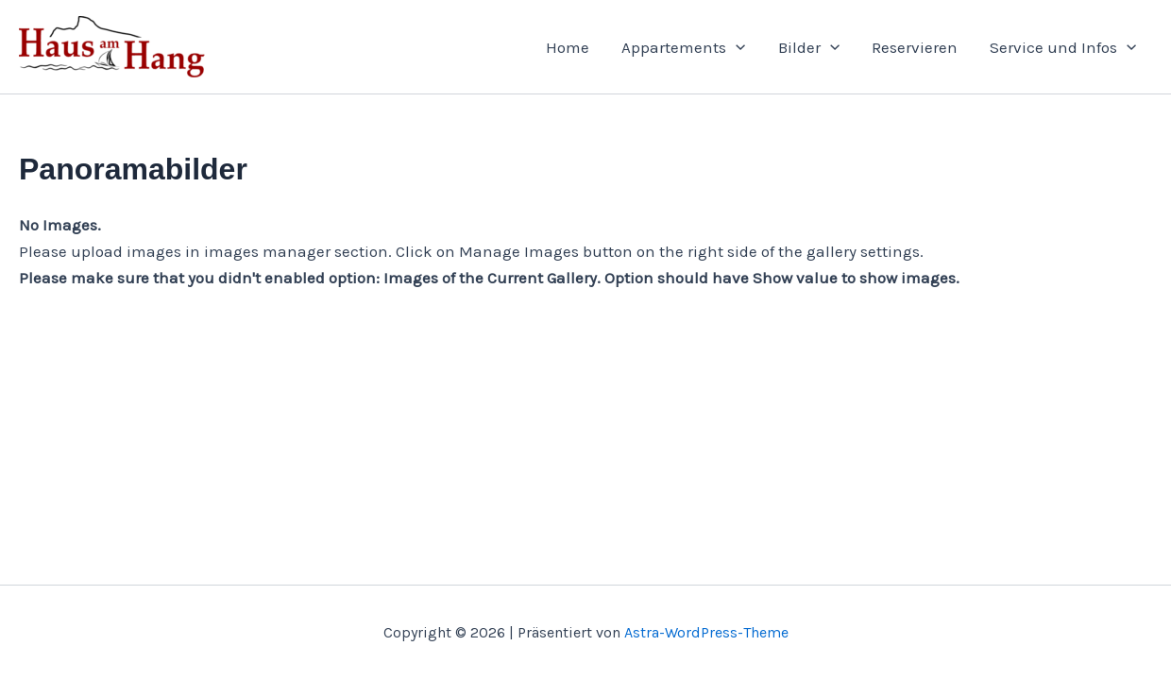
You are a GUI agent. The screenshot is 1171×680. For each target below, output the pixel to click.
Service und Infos (1063, 47)
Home (567, 47)
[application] (735, 47)
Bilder (809, 47)
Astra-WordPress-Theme (706, 632)
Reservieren (915, 47)
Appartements (683, 47)
